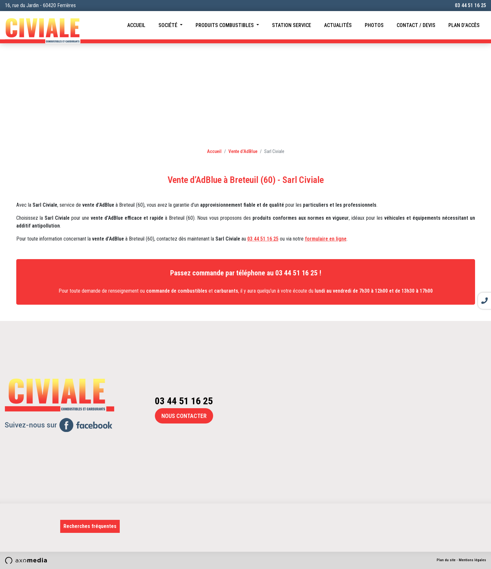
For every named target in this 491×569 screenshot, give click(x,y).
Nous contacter (184, 415)
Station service (291, 25)
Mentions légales (472, 560)
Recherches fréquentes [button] (89, 526)
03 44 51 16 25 (470, 5)
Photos (374, 25)
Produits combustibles (225, 25)
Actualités (338, 25)
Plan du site (446, 560)
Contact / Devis (416, 25)
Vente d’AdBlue (242, 151)
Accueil (136, 25)
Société (168, 25)
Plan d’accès (464, 25)
